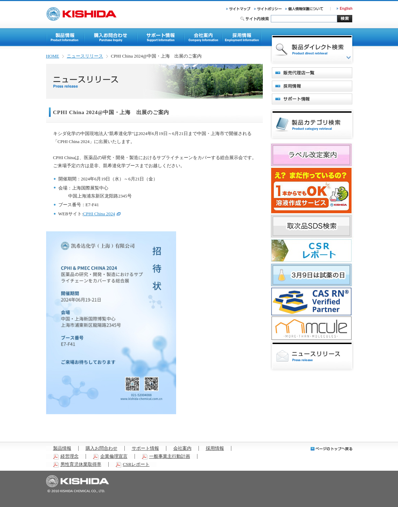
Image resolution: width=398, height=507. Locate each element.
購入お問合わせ (101, 448)
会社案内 (182, 448)
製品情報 (62, 448)
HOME (52, 56)
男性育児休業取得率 (77, 464)
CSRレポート (133, 464)
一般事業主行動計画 (166, 456)
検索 (344, 18)
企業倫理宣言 (110, 456)
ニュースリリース (85, 56)
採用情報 (215, 448)
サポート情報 (145, 448)
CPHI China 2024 (102, 213)
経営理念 (66, 456)
